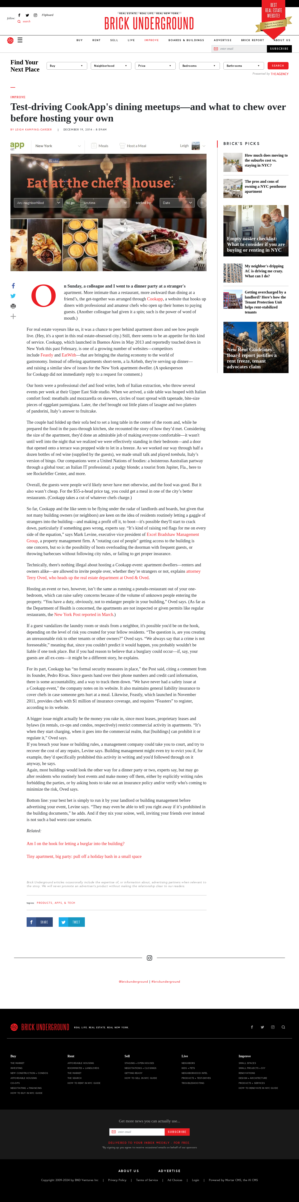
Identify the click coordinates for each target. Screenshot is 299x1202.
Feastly (47, 355)
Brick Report (252, 40)
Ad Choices (175, 1180)
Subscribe (177, 1132)
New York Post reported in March (83, 614)
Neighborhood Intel (195, 1073)
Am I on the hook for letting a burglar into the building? (76, 843)
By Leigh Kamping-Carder (31, 129)
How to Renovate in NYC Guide (258, 1088)
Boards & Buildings (186, 40)
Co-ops (15, 1083)
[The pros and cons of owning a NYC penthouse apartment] (232, 188)
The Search (75, 1078)
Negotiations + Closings (140, 1068)
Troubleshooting (193, 1083)
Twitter (27, 15)
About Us (282, 40)
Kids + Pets (188, 1068)
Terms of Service (147, 1180)
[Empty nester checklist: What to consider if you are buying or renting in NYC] (256, 230)
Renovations (247, 1073)
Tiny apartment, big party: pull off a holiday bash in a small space (84, 856)
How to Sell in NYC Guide (141, 1078)
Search (278, 65)
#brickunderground (165, 982)
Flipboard (47, 15)
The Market (17, 1063)
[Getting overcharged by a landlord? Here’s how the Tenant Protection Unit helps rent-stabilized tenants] (232, 302)
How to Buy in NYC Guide (26, 1093)
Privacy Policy (117, 1180)
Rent (96, 40)
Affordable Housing (23, 1078)
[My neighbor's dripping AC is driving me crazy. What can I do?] (232, 273)
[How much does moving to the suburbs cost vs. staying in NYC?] (232, 162)
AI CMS (253, 1180)
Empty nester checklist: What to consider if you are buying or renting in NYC (256, 244)
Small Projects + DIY (252, 1068)
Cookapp (155, 299)
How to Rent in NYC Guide (84, 1083)
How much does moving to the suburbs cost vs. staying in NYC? (266, 160)
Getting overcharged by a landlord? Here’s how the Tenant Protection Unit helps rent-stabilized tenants (265, 302)
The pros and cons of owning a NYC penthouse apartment (265, 186)
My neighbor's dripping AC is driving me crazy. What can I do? (264, 271)
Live (131, 40)
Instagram (35, 15)
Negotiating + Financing (26, 1088)
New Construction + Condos (29, 1073)
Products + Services (252, 1083)
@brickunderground (133, 982)
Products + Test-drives (196, 1078)
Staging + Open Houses (139, 1063)
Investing (16, 1068)
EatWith (69, 355)
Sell (114, 40)
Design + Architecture (253, 1078)
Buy (80, 40)
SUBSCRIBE (279, 49)
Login (195, 1180)
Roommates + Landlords (83, 1068)
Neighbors (188, 1063)
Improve (18, 97)
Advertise (222, 40)
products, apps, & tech (56, 902)
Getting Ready (133, 1073)
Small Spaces (247, 1063)
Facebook (19, 15)
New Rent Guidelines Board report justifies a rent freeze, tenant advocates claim (252, 358)
